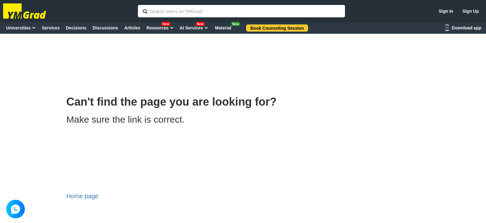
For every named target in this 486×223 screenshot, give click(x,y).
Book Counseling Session (277, 28)
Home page (82, 196)
